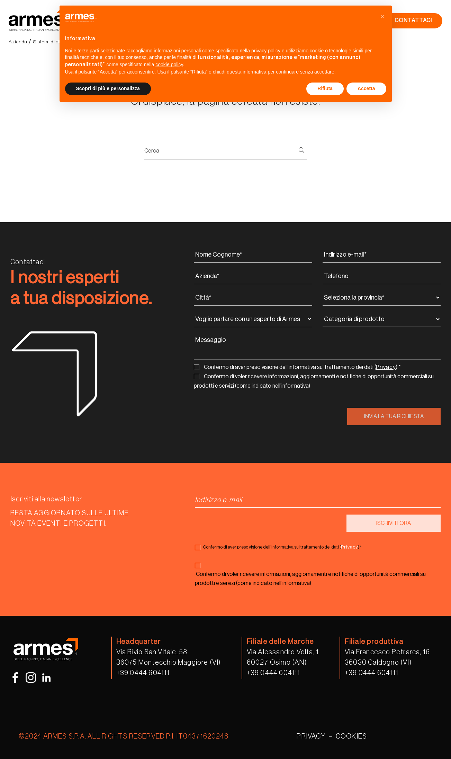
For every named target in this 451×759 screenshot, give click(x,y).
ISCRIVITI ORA (393, 523)
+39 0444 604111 (143, 673)
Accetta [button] (366, 88)
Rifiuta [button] (325, 88)
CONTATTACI (413, 20)
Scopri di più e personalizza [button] (108, 88)
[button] (382, 16)
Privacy (386, 367)
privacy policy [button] (265, 50)
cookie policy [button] (169, 64)
